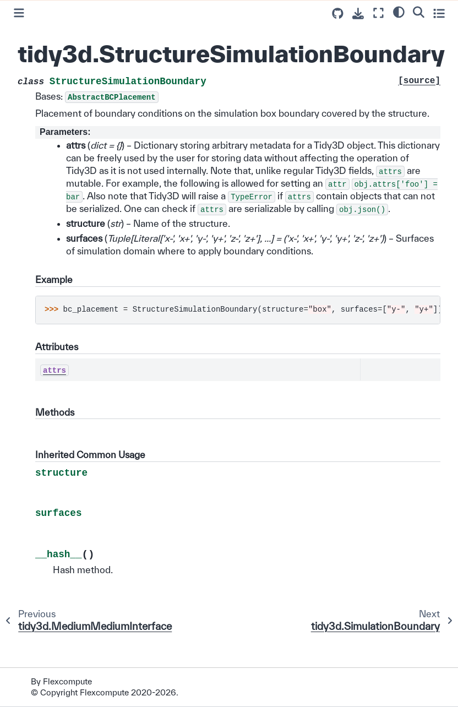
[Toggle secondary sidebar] (439, 13)
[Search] (418, 11)
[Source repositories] (338, 13)
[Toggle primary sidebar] (19, 13)
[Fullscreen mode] (378, 13)
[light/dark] (399, 11)
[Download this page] (358, 13)
